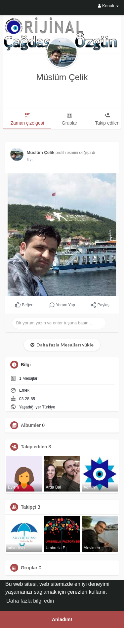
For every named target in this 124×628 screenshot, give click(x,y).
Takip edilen (34, 446)
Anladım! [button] (62, 619)
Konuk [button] (108, 5)
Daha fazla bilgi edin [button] (30, 601)
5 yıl (30, 160)
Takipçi (28, 507)
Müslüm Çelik (62, 77)
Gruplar (29, 567)
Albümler (31, 425)
